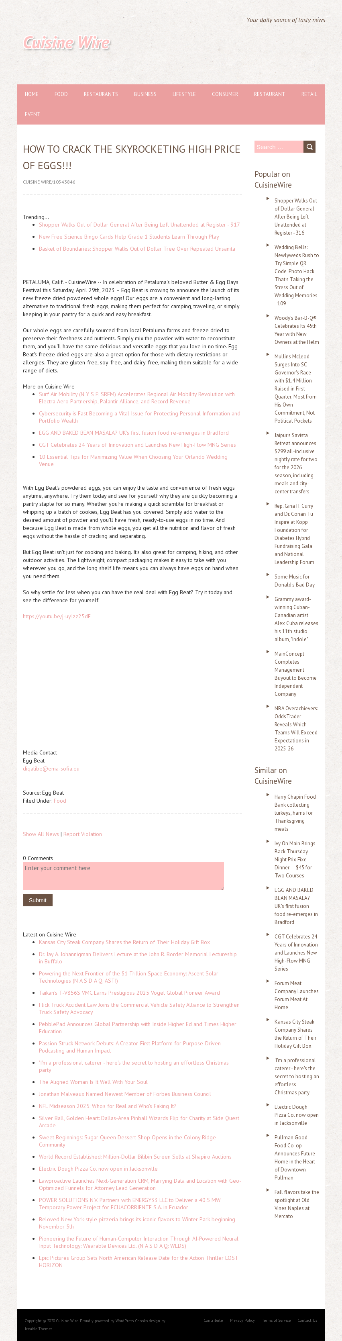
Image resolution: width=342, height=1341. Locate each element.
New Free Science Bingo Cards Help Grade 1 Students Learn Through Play (129, 236)
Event (33, 114)
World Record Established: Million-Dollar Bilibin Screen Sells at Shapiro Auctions (135, 1156)
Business (145, 94)
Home (32, 94)
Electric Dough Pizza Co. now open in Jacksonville (98, 1168)
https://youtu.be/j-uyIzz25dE (57, 616)
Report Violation (82, 834)
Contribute (213, 1320)
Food (61, 94)
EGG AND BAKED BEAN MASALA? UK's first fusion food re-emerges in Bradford (134, 432)
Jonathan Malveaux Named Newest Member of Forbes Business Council (125, 1094)
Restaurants (101, 94)
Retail (309, 94)
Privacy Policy (242, 1320)
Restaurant (269, 94)
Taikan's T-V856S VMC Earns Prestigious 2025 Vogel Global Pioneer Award (129, 992)
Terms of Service (276, 1320)
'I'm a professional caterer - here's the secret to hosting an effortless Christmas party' (297, 1076)
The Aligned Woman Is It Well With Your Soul (93, 1081)
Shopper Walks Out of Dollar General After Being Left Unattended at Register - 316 (296, 216)
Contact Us (307, 1320)
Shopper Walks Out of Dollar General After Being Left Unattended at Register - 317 (139, 224)
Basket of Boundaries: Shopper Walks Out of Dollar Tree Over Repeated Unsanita (137, 248)
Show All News (41, 834)
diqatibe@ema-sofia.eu (51, 768)
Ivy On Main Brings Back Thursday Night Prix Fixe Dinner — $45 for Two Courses (295, 859)
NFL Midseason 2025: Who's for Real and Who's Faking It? (108, 1106)
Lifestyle (184, 94)
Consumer (225, 94)
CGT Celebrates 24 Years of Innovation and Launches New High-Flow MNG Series (137, 444)
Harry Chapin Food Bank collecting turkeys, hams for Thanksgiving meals (295, 812)
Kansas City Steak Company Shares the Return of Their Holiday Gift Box (124, 942)
